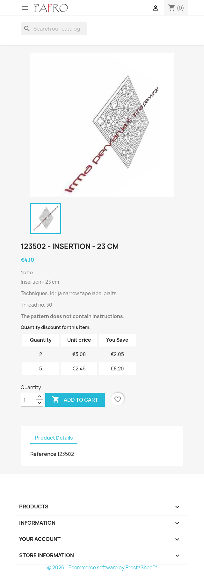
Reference (43, 454)
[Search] (54, 28)
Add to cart (75, 400)
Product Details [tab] (54, 437)
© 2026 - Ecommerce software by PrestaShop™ (102, 567)
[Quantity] (28, 400)
